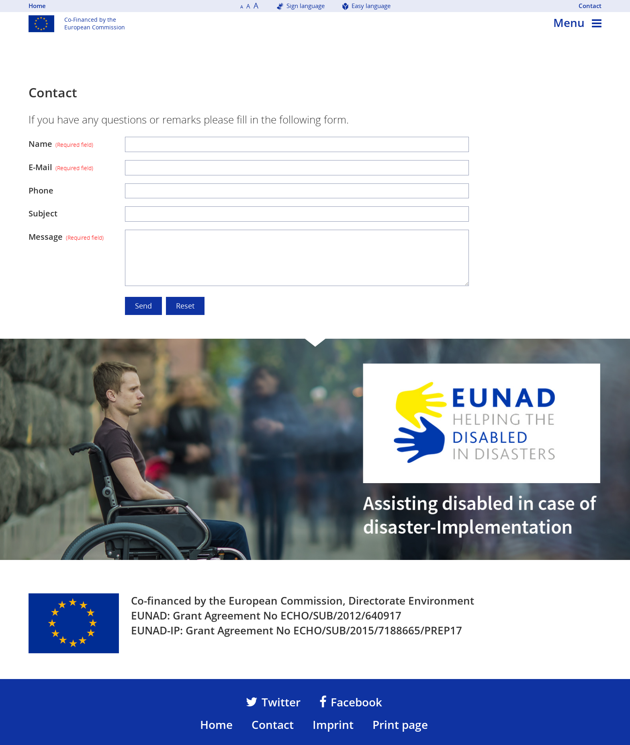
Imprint (333, 724)
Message (66, 236)
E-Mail (61, 167)
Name (61, 143)
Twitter (273, 702)
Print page (400, 724)
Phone (41, 190)
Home (37, 6)
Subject (43, 213)
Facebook (350, 702)
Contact (590, 6)
